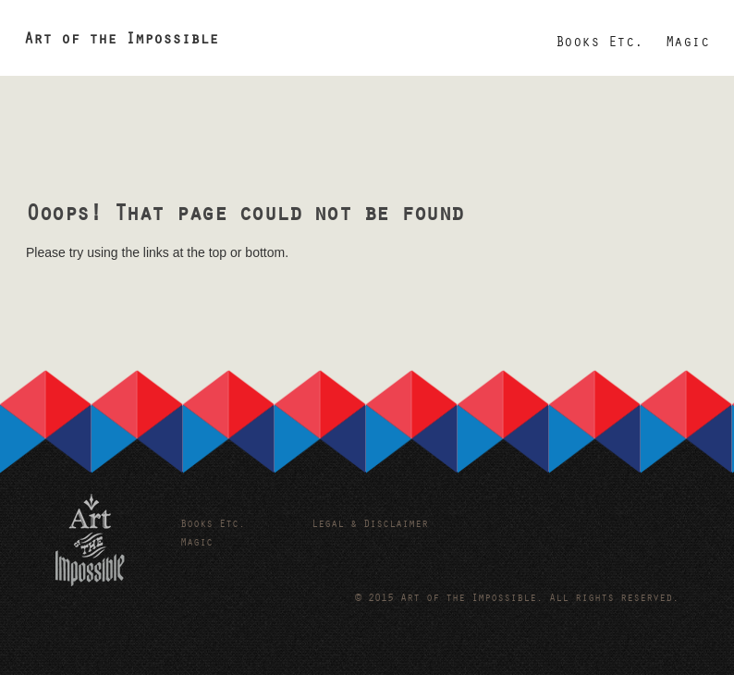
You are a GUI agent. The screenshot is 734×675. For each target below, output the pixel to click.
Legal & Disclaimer (370, 525)
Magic (688, 43)
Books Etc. (599, 43)
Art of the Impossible (121, 41)
